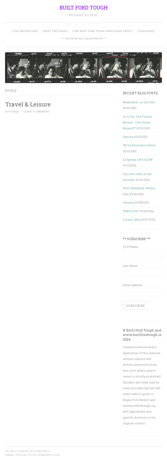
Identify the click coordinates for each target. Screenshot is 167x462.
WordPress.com (49, 454)
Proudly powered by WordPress (27, 451)
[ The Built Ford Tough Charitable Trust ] (102, 31)
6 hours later (131, 219)
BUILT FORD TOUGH (84, 7)
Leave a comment (36, 111)
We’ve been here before (139, 145)
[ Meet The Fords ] (55, 31)
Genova (128, 137)
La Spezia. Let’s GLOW (138, 159)
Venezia (128, 202)
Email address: (133, 285)
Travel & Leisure (28, 104)
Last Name (130, 266)
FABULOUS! (131, 211)
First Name (130, 247)
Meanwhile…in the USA (139, 102)
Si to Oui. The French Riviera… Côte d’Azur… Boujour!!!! (137, 122)
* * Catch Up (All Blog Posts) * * (84, 38)
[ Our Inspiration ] (25, 31)
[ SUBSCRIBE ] (146, 31)
